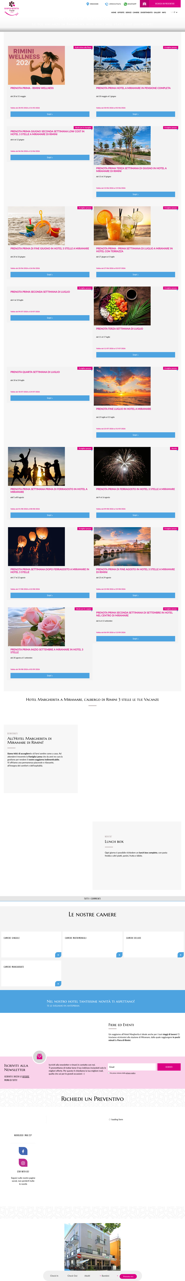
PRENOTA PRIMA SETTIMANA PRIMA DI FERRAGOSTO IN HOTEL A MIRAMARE (49, 490)
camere (136, 12)
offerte (121, 12)
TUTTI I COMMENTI (92, 898)
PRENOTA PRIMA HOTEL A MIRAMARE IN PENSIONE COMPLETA (133, 88)
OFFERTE (25, 1076)
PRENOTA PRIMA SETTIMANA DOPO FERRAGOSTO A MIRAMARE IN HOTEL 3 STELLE (50, 571)
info (164, 12)
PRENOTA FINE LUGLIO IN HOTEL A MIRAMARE (123, 408)
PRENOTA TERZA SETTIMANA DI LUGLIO (119, 328)
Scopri (50, 114)
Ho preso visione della (122, 1073)
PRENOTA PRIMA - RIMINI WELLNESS (32, 88)
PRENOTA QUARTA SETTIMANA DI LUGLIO (35, 372)
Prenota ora (128, 1276)
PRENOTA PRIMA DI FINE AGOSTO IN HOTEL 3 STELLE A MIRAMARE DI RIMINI (135, 571)
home (113, 12)
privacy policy (130, 1073)
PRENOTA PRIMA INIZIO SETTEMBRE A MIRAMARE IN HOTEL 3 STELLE (47, 651)
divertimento (147, 12)
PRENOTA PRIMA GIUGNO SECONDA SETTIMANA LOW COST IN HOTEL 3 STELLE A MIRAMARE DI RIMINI (47, 133)
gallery (157, 12)
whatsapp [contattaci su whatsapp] (130, 4)
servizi (128, 12)
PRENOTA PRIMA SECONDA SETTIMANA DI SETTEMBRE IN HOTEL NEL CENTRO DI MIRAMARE (134, 614)
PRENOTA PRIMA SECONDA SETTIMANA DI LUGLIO (40, 291)
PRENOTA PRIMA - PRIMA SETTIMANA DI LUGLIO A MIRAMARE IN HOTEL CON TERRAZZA (134, 250)
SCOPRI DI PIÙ (169, 1003)
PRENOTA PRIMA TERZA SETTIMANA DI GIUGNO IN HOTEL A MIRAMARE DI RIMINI (131, 170)
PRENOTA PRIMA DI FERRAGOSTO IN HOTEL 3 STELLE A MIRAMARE (135, 489)
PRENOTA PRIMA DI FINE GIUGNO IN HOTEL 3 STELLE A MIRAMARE (50, 248)
